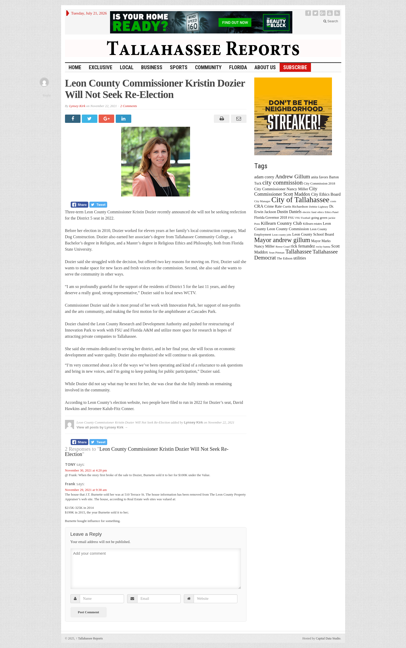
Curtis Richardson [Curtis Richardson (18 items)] (295, 206)
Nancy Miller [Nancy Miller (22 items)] (264, 246)
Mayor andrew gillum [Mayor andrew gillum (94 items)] (282, 239)
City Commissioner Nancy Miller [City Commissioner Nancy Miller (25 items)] (281, 189)
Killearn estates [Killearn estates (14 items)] (312, 224)
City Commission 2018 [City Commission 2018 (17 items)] (319, 183)
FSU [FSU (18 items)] (291, 218)
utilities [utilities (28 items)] (299, 258)
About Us (265, 67)
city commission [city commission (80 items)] (282, 182)
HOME (75, 67)
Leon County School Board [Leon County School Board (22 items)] (313, 234)
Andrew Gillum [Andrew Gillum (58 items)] (292, 176)
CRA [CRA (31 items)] (258, 206)
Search (330, 21)
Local (127, 67)
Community (208, 67)
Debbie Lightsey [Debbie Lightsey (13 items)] (318, 206)
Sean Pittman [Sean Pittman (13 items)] (276, 252)
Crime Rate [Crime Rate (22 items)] (273, 206)
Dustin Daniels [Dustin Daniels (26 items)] (289, 211)
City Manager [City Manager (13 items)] (262, 201)
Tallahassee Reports (89, 638)
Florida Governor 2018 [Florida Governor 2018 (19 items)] (270, 218)
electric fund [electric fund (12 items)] (309, 212)
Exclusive (100, 67)
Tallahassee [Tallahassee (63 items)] (298, 251)
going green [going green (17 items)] (319, 218)
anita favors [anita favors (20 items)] (319, 177)
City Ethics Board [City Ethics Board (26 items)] (326, 194)
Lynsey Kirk (77, 106)
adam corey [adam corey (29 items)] (264, 176)
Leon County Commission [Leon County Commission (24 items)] (288, 229)
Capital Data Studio (328, 638)
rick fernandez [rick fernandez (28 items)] (303, 246)
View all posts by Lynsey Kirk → (102, 427)
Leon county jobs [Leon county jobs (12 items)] (281, 234)
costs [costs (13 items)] (333, 201)
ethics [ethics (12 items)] (320, 212)
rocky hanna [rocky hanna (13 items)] (323, 246)
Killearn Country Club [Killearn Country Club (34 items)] (281, 223)
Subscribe (295, 67)
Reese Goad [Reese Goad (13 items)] (282, 246)
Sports (178, 67)
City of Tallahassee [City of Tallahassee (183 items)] (300, 199)
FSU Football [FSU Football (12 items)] (302, 217)
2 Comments (128, 106)
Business (151, 67)
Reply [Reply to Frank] (47, 95)
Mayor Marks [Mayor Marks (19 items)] (321, 241)
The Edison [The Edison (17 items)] (284, 258)
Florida (238, 67)
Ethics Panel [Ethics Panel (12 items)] (331, 212)
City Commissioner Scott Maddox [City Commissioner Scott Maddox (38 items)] (285, 191)
